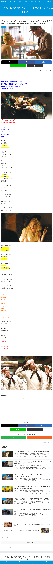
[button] (35, 65)
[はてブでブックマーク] (43, 62)
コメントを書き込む (26, 543)
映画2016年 (4, 395)
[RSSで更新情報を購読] (39, 437)
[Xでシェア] (9, 62)
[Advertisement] (26, 75)
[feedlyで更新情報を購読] (13, 437)
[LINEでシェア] (18, 65)
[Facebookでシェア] (26, 62)
